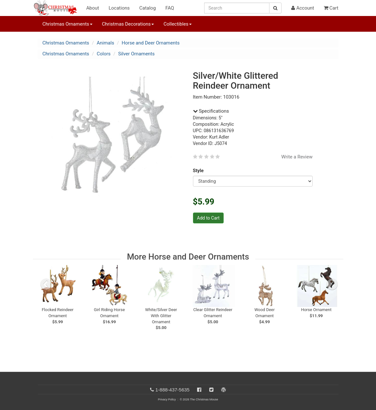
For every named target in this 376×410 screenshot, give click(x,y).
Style (199, 170)
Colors (103, 54)
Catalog (147, 8)
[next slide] (332, 284)
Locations (119, 8)
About (92, 8)
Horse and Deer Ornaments (151, 43)
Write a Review (297, 157)
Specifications (211, 111)
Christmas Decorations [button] (128, 24)
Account (302, 8)
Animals (105, 43)
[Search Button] (275, 8)
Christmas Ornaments (66, 43)
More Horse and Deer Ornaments (188, 256)
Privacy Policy (167, 399)
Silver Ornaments (136, 54)
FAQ (169, 8)
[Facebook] (199, 389)
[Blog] (223, 389)
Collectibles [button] (178, 24)
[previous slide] (46, 284)
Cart (331, 8)
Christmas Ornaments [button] (67, 24)
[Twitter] (211, 389)
